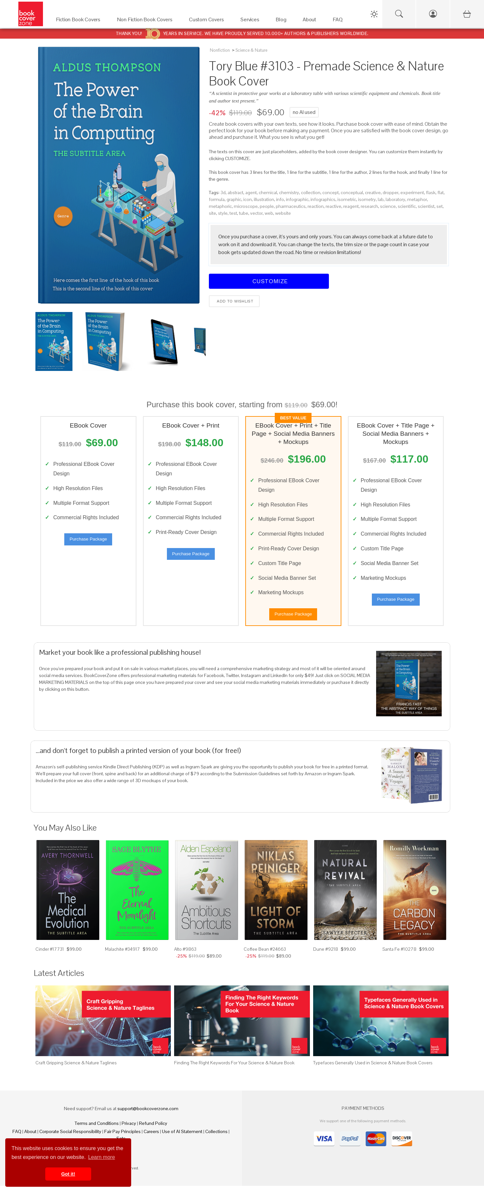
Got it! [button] (68, 1174)
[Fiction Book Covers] (80, 21)
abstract (235, 192)
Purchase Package (88, 542)
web (269, 213)
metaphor (417, 199)
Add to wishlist (234, 301)
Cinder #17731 (49, 955)
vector (256, 213)
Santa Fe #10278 (399, 955)
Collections (216, 1138)
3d (223, 192)
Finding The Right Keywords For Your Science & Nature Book (234, 1069)
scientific (407, 206)
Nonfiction (220, 50)
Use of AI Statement (182, 1138)
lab (381, 199)
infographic (297, 199)
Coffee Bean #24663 (265, 955)
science (388, 206)
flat (440, 192)
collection (310, 192)
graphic (234, 199)
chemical (268, 192)
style (223, 213)
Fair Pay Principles (122, 1138)
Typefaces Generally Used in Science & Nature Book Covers (372, 1069)
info (280, 199)
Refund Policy (153, 1129)
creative (373, 192)
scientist (426, 206)
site (212, 213)
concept (330, 192)
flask (430, 192)
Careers (151, 1138)
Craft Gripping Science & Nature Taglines (75, 1069)
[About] (311, 21)
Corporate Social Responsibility (70, 1138)
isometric (346, 199)
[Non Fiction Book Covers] (146, 21)
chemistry (289, 192)
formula (217, 199)
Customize (269, 281)
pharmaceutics (291, 206)
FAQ (16, 1138)
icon (247, 199)
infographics (323, 199)
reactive (333, 206)
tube (243, 213)
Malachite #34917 (122, 955)
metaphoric (220, 206)
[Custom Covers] (208, 21)
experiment (412, 192)
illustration (264, 199)
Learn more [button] (101, 1157)
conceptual (352, 192)
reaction (316, 206)
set (439, 206)
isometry (367, 199)
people (267, 206)
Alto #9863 (185, 955)
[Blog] (282, 21)
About (30, 1138)
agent (251, 192)
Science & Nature (251, 50)
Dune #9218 (325, 955)
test (233, 213)
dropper (390, 192)
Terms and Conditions (97, 1129)
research (369, 206)
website (283, 213)
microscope (246, 206)
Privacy (129, 1129)
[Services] (251, 21)
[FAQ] (339, 21)
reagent (351, 206)
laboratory (395, 199)
